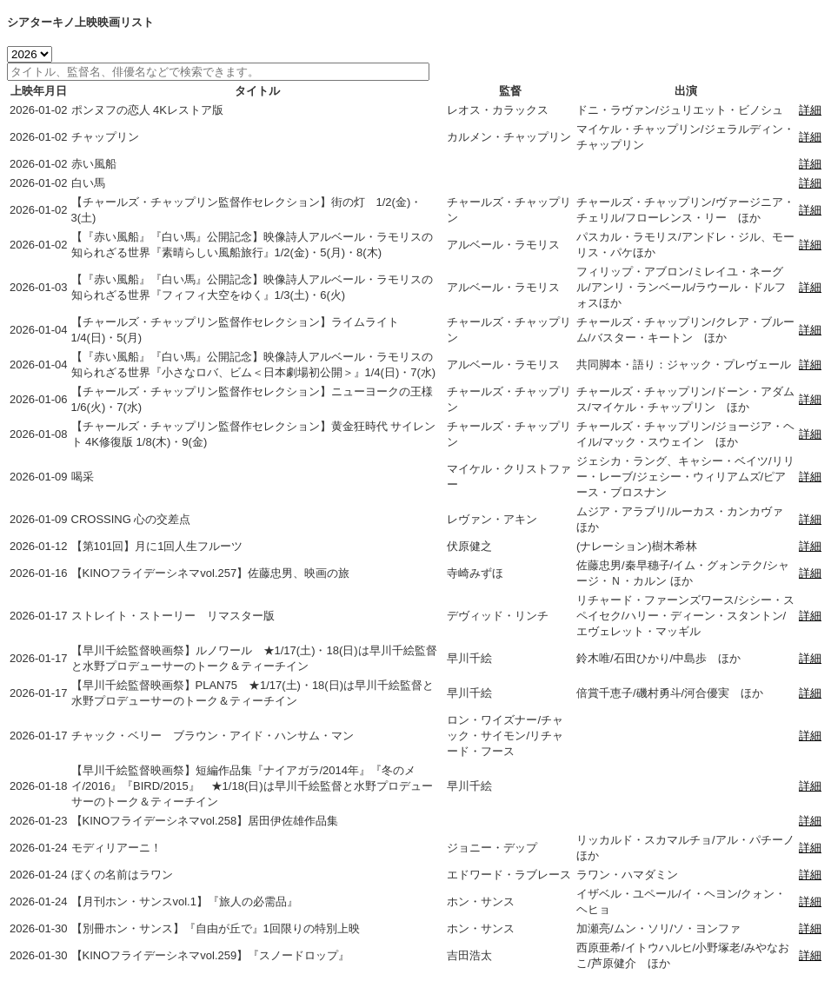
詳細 (810, 109)
